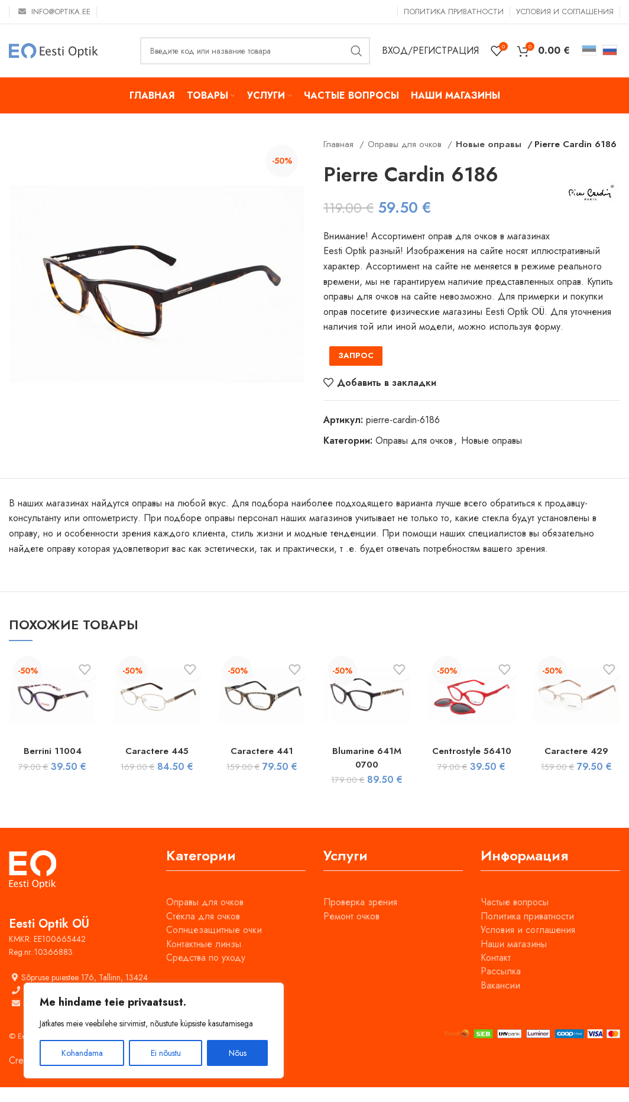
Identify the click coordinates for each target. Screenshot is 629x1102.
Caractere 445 (157, 766)
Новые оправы (486, 144)
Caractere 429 (576, 766)
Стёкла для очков (203, 931)
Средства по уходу (205, 973)
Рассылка (501, 986)
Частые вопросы (515, 917)
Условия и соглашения (528, 945)
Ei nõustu (166, 1053)
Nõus (238, 1053)
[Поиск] (255, 50)
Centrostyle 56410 (471, 766)
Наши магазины (514, 959)
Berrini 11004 (52, 766)
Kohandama (82, 1053)
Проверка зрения (360, 917)
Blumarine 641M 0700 (367, 772)
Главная (339, 144)
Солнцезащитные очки (214, 945)
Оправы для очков (406, 144)
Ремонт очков (351, 931)
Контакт (496, 973)
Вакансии (500, 1000)
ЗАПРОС (356, 370)
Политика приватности (527, 931)
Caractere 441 (262, 766)
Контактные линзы (203, 959)
